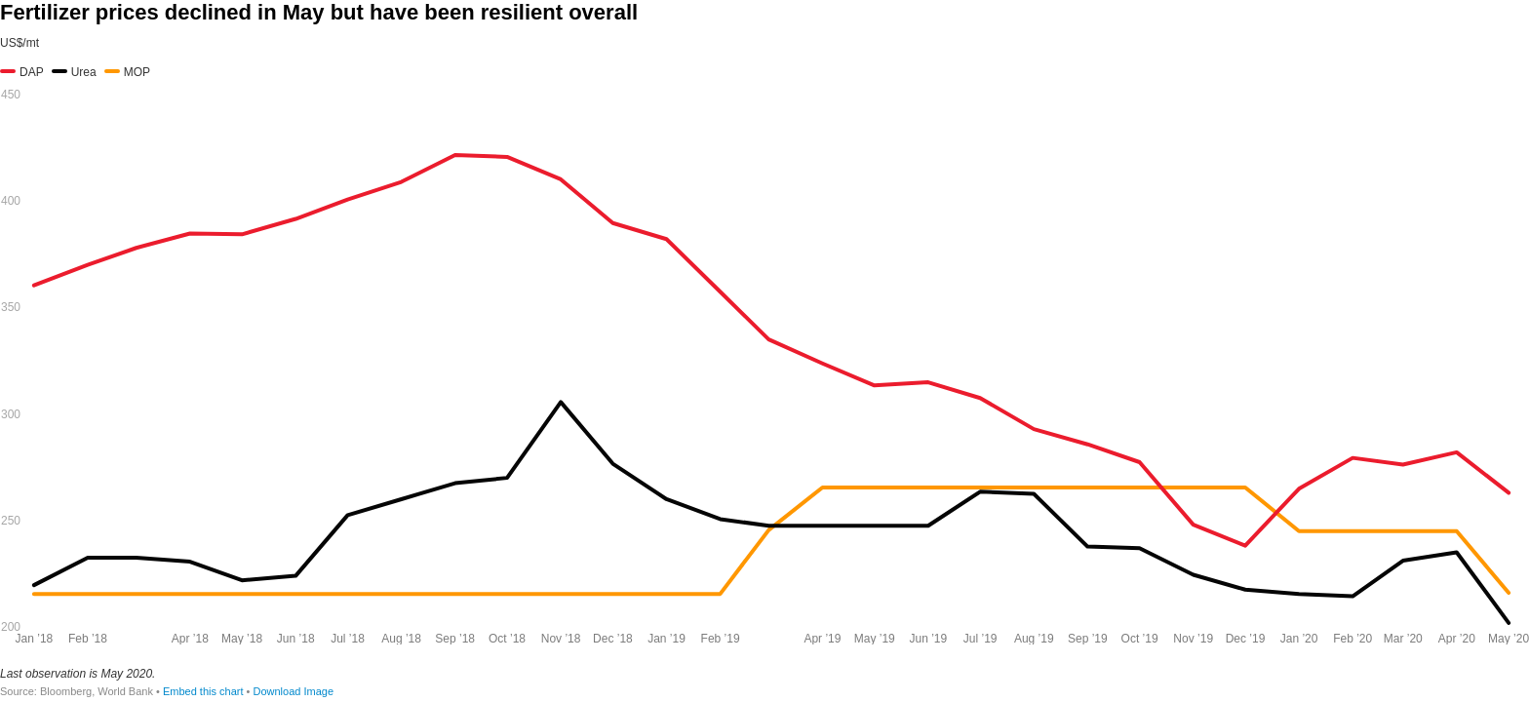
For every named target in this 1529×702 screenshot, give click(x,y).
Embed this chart (203, 691)
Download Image (293, 691)
